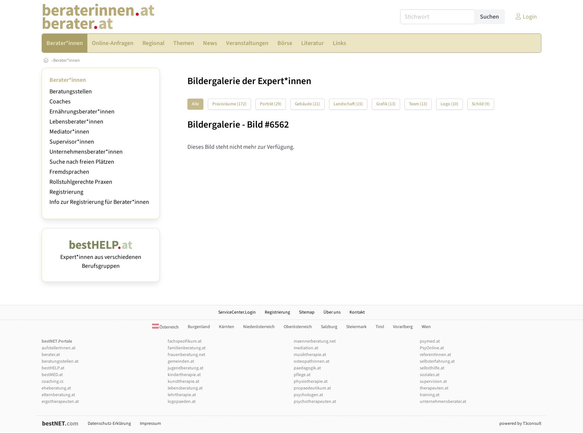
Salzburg (329, 327)
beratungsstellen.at (60, 361)
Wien (426, 327)
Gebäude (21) (307, 104)
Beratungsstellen (70, 91)
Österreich (165, 327)
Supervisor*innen (71, 142)
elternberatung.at (58, 395)
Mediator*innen (69, 132)
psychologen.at (308, 395)
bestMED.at (52, 375)
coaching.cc (53, 381)
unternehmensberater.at (443, 401)
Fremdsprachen (69, 172)
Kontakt (357, 312)
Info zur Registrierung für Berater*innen (99, 202)
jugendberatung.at (185, 368)
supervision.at (433, 381)
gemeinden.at (181, 361)
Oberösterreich (298, 327)
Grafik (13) (386, 104)
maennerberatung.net (315, 341)
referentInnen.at (435, 355)
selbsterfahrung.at (437, 361)
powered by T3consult (520, 423)
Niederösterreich (259, 327)
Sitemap (307, 312)
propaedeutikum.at (312, 388)
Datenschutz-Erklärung (109, 423)
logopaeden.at (182, 401)
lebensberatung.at (185, 388)
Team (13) (418, 104)
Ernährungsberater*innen (82, 112)
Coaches (60, 101)
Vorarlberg (403, 327)
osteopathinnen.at (311, 361)
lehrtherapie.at (182, 395)
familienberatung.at (187, 348)
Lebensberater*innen (76, 122)
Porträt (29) (270, 104)
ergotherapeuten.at (60, 401)
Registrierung (66, 192)
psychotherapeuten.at (315, 401)
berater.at (51, 355)
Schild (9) (481, 104)
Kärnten (226, 327)
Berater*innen (66, 60)
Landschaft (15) (348, 104)
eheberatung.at (56, 388)
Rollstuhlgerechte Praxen (80, 182)
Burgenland (199, 327)
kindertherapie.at (184, 375)
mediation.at (306, 348)
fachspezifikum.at (185, 341)
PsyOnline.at (432, 348)
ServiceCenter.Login (237, 312)
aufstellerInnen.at (58, 348)
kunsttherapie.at (183, 381)
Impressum (150, 423)
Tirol (380, 327)
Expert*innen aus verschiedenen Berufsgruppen (100, 257)
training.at (429, 395)
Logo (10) (449, 104)
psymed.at (430, 341)
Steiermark (356, 327)
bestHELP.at (53, 368)
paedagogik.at (307, 368)
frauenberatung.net (186, 355)
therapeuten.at (434, 388)
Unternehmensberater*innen (86, 152)
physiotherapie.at (311, 381)
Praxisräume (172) (229, 104)
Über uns (332, 312)
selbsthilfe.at (432, 368)
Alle (195, 104)
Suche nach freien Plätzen (81, 162)
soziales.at (429, 375)
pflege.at (302, 375)
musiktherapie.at (310, 355)
